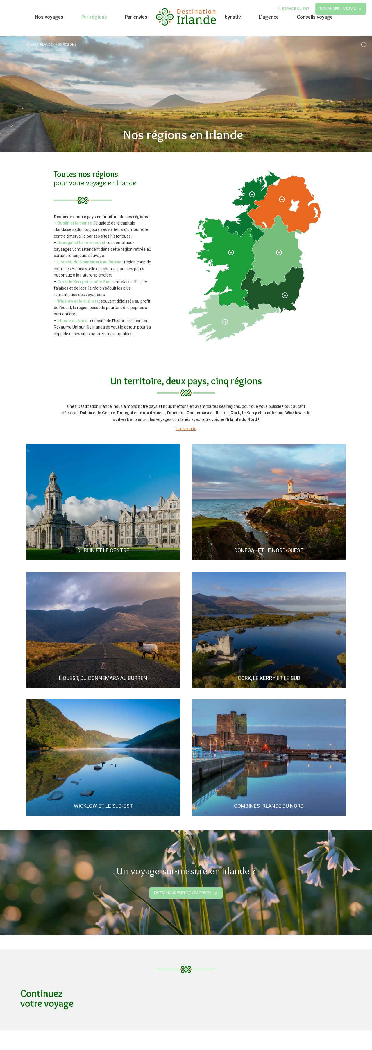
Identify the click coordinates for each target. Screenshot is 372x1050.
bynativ (233, 17)
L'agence (269, 17)
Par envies (136, 17)
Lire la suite (186, 428)
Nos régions (65, 44)
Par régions (94, 17)
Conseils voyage (315, 17)
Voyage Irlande (39, 44)
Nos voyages (49, 17)
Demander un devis (338, 8)
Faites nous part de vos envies (183, 893)
